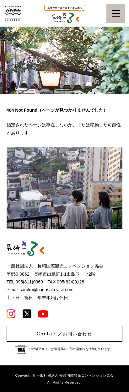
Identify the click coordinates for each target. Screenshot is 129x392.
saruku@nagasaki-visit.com (46, 289)
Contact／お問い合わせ (64, 333)
